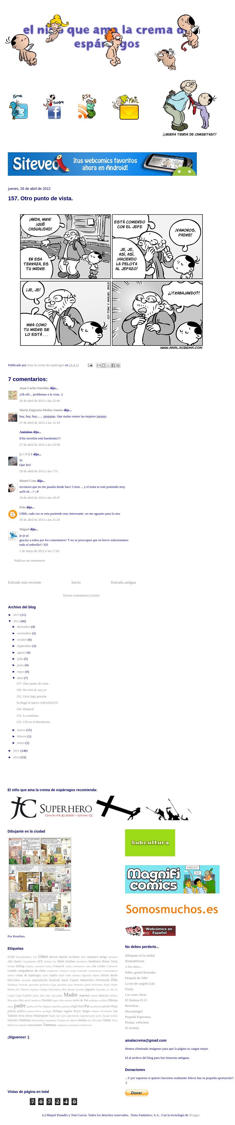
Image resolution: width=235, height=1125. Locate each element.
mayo (21, 671)
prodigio (47, 1011)
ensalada (26, 980)
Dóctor (105, 975)
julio (20, 659)
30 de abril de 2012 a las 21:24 (39, 519)
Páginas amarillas (52, 1006)
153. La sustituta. (27, 715)
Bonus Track (110, 961)
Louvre (27, 995)
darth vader (65, 975)
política (21, 1011)
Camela (30, 966)
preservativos (34, 1011)
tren (16, 1025)
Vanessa (49, 1024)
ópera (10, 1006)
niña (61, 1000)
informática (55, 989)
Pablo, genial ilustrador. (140, 972)
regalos (68, 1011)
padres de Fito (34, 1006)
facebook (54, 980)
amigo (103, 957)
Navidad (47, 1000)
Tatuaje (106, 1015)
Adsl (83, 957)
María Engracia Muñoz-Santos (41, 410)
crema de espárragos (28, 975)
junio (21, 665)
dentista (77, 975)
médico (114, 995)
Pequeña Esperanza (138, 1017)
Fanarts (74, 980)
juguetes (90, 989)
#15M (11, 957)
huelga (44, 989)
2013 (16, 615)
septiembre (24, 646)
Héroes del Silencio (18, 989)
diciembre (24, 627)
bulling (20, 966)
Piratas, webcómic (137, 1022)
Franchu (23, 984)
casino (68, 966)
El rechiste (132, 1028)
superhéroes (73, 1015)
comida (12, 970)
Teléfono (25, 1020)
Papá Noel (77, 1006)
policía (12, 1011)
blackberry (81, 961)
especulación (39, 980)
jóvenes (80, 989)
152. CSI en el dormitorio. (33, 722)
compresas (52, 970)
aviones (48, 961)
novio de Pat (80, 1000)
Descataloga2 (134, 1011)
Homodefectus (134, 961)
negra (55, 1000)
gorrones (61, 984)
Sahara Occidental (102, 1011)
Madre (70, 994)
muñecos (36, 1000)
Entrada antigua (123, 582)
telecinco (13, 1020)
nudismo (93, 1000)
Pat (86, 1006)
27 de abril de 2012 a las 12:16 (39, 422)
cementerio (78, 966)
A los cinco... (133, 966)
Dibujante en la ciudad (140, 955)
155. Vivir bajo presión (31, 696)
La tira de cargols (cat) (140, 983)
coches (102, 966)
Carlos (48, 966)
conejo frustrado (78, 970)
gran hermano (75, 984)
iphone (71, 989)
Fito (114, 980)
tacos (98, 1015)
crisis (45, 975)
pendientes (96, 1006)
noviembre (24, 633)
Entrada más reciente (24, 582)
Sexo (21, 1015)
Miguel (24, 529)
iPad (64, 989)
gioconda (33, 984)
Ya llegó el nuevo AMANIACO (37, 703)
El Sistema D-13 (136, 1000)
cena (88, 966)
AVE (40, 961)
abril (20, 678)
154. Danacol (25, 709)
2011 (16, 751)
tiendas (82, 1020)
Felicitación (102, 980)
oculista (103, 1000)
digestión (86, 975)
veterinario (74, 1025)
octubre (22, 639)
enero (21, 743)
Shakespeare (41, 1015)
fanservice (87, 980)
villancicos (86, 1025)
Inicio (76, 582)
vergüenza (62, 1025)
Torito (107, 1020)
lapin (19, 995)
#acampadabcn (24, 957)
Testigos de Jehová (67, 1020)
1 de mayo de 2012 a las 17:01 (39, 551)
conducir (63, 970)
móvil (28, 1000)
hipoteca (34, 989)
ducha (114, 975)
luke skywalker (54, 995)
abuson (53, 957)
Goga (53, 984)
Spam (52, 1015)
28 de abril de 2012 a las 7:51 (38, 471)
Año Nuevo (15, 961)
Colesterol (112, 966)
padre (20, 1005)
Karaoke (100, 989)
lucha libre (39, 995)
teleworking (38, 1020)
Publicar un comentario (29, 560)
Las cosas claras (135, 994)
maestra (84, 995)
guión (87, 984)
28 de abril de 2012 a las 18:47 (39, 497)
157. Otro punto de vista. (32, 683)
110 (35, 957)
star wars (61, 1015)
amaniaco (93, 957)
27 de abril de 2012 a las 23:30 (39, 444)
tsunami (23, 1025)
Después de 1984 (136, 978)
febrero (22, 736)
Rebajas (57, 1011)
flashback (13, 984)
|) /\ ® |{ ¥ (26, 454)
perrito (106, 1006)
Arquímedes (29, 961)
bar (54, 961)
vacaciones (35, 1025)
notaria (68, 1000)
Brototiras (131, 1006)
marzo (21, 730)
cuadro (53, 975)
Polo (22, 507)
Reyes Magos (82, 1011)
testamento (50, 1020)
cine (93, 966)
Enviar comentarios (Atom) (81, 595)
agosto (22, 652)
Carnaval (58, 966)
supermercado (87, 1015)
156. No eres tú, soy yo (31, 690)
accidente (74, 957)
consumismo (95, 970)
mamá (94, 995)
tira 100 (91, 1020)
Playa (114, 1006)
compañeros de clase (31, 970)
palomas (66, 1006)
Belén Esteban (66, 961)
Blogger (194, 1115)
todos (99, 1020)
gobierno (44, 984)
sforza (29, 1015)
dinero (96, 975)
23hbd (43, 956)
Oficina (113, 1000)
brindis (11, 966)
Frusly (129, 989)
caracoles (39, 966)
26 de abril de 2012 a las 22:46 (39, 401)
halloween (97, 984)
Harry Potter (111, 984)
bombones (95, 961)
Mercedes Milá (16, 1000)
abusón (63, 957)
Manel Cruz (27, 481)
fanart (64, 980)
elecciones (14, 980)
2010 (16, 757)
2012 (16, 621)
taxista (114, 1015)
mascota (103, 995)
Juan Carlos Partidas (34, 388)
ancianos (113, 957)
